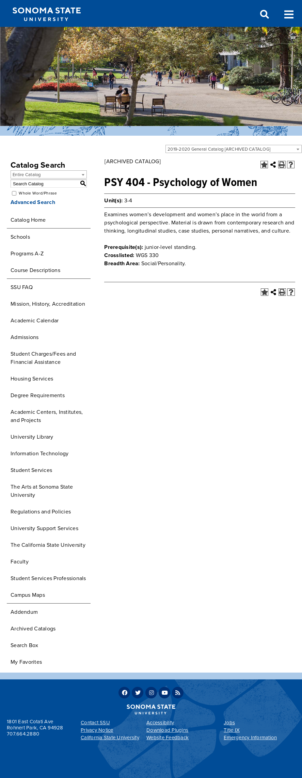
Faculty (20, 561)
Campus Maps (28, 595)
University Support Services (44, 528)
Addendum (24, 612)
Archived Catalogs (33, 628)
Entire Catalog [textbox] (27, 174)
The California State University (48, 545)
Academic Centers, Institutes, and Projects (47, 416)
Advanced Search (33, 202)
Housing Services (32, 378)
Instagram (151, 692)
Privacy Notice (97, 730)
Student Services (31, 470)
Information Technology (40, 453)
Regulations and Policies (41, 511)
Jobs (229, 723)
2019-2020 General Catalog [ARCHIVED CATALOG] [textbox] (219, 149)
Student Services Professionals (48, 578)
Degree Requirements (38, 395)
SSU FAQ (22, 287)
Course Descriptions (35, 270)
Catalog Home (28, 220)
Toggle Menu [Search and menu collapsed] (288, 14)
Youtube (164, 692)
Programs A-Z (27, 253)
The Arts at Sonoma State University (42, 491)
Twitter (137, 692)
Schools (20, 237)
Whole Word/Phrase (38, 193)
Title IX (232, 730)
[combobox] (233, 149)
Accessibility (160, 723)
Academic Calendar (35, 320)
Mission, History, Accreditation (48, 304)
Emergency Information (250, 737)
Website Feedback (167, 737)
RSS (178, 692)
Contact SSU (95, 723)
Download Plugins (167, 730)
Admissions (25, 337)
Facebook (124, 692)
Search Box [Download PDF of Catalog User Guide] (24, 645)
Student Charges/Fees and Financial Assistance (43, 358)
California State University (110, 737)
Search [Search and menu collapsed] (264, 15)
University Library (32, 437)
